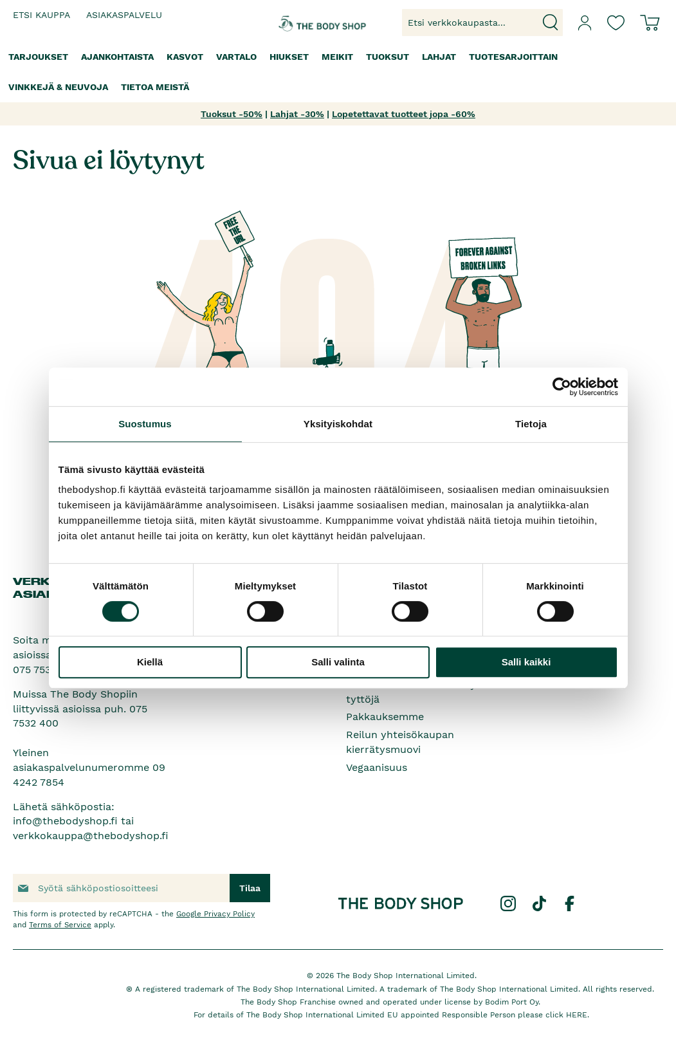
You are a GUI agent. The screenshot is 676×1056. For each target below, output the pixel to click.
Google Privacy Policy (215, 913)
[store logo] (302, 22)
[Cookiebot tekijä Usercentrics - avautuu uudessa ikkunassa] (562, 386)
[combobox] (482, 22)
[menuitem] (38, 57)
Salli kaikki (526, 661)
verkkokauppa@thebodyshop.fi (91, 835)
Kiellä (150, 661)
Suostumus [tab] (145, 423)
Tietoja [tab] (531, 423)
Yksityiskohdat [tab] (338, 423)
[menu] (338, 72)
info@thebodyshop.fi (65, 821)
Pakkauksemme (385, 716)
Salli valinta (338, 661)
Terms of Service (60, 924)
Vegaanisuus (376, 767)
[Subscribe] (250, 888)
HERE (576, 1014)
